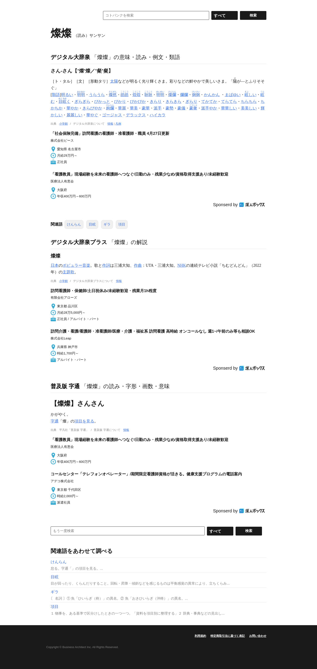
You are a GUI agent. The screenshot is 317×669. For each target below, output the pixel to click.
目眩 (92, 224)
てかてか (209, 101)
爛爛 (184, 95)
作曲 (138, 265)
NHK (181, 265)
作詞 (106, 265)
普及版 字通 (65, 386)
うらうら (97, 95)
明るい (67, 95)
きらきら (173, 101)
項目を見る (84, 421)
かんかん (212, 95)
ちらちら (249, 101)
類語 (56, 95)
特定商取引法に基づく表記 (227, 635)
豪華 (146, 108)
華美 (134, 108)
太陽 (114, 81)
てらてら (229, 101)
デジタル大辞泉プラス (79, 242)
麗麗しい (74, 115)
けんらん (74, 224)
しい (250, 95)
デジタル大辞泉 (70, 57)
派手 (158, 108)
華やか (72, 108)
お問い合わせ (257, 635)
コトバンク (72, 15)
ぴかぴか (138, 101)
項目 (121, 224)
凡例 (118, 123)
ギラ (107, 224)
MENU (55, 4)
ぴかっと (102, 101)
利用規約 (200, 635)
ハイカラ (158, 115)
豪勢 (169, 108)
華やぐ (92, 115)
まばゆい (233, 95)
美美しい (249, 108)
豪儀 (181, 108)
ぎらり (191, 101)
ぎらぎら (82, 101)
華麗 (122, 108)
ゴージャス (112, 115)
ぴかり (120, 101)
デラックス (136, 115)
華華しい (229, 108)
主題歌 (68, 272)
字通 (55, 421)
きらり (156, 101)
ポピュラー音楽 (76, 265)
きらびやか (92, 108)
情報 (110, 123)
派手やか (209, 108)
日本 (55, 265)
